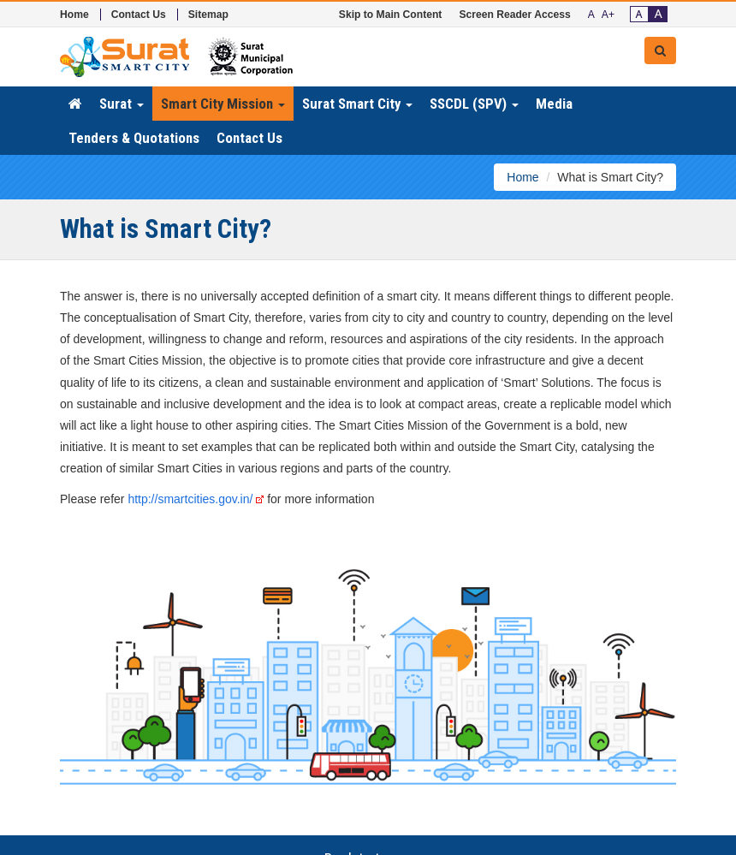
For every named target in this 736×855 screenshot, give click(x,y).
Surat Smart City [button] (357, 103)
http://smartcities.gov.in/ (196, 499)
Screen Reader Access (514, 15)
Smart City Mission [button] (223, 103)
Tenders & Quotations (133, 137)
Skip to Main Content (390, 15)
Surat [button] (121, 103)
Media (554, 103)
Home (74, 15)
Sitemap (208, 15)
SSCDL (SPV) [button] (474, 103)
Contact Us (138, 15)
